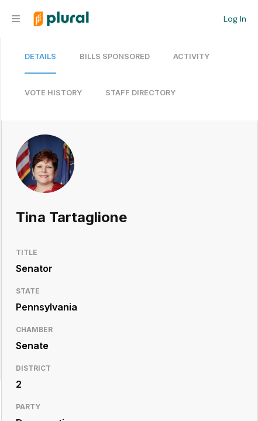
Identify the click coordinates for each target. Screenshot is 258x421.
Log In (234, 18)
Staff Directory (140, 92)
